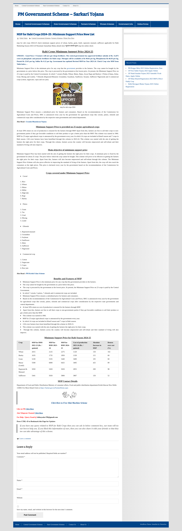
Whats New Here (68, 38)
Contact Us (66, 5)
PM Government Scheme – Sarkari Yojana (61, 14)
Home (17, 5)
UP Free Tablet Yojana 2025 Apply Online (143, 71)
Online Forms (142, 24)
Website (19, 498)
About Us (76, 5)
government (71, 68)
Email (19, 489)
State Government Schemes (51, 5)
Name (19, 480)
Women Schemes (107, 24)
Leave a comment (25, 438)
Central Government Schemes (31, 5)
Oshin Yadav (24, 38)
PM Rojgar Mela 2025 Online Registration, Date (145, 68)
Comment (21, 457)
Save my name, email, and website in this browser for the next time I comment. (45, 509)
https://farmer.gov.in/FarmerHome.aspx (54, 388)
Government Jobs (126, 24)
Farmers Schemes (88, 24)
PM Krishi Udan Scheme (35, 273)
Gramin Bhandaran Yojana (36, 122)
